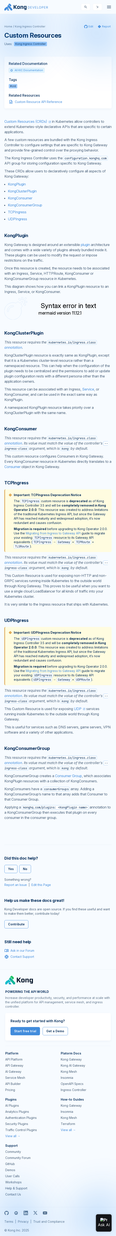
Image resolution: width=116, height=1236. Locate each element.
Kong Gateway (71, 1059)
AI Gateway (13, 1071)
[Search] (85, 6)
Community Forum (18, 1158)
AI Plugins (12, 1105)
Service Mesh (15, 1077)
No (25, 869)
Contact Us (13, 1194)
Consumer (12, 467)
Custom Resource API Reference (38, 102)
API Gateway (14, 1065)
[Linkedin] (26, 1213)
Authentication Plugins (21, 1118)
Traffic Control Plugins (21, 1130)
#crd (13, 86)
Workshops (13, 1182)
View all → (12, 1136)
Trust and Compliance (49, 1221)
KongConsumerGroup (25, 205)
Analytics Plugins (17, 1111)
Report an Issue (15, 885)
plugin (85, 244)
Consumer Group (68, 776)
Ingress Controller (73, 1090)
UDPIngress (17, 219)
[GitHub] (6, 1213)
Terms (8, 1221)
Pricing (10, 1090)
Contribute (16, 924)
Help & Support (16, 1188)
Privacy (23, 1221)
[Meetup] (16, 1213)
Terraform (68, 1124)
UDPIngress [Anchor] (16, 620)
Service (88, 389)
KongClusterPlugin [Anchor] (23, 333)
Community (13, 1151)
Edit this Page (41, 885)
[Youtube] (45, 1213)
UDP (77, 709)
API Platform (14, 1059)
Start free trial (25, 1031)
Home (8, 26)
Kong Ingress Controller (30, 26)
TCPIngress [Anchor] (16, 482)
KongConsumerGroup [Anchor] (27, 748)
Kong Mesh (69, 1071)
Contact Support (19, 957)
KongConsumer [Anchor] (20, 428)
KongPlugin (17, 184)
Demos (10, 1170)
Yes (11, 869)
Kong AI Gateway (73, 1065)
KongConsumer (20, 198)
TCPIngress (17, 212)
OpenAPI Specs (72, 1084)
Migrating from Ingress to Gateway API (53, 533)
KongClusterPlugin (22, 191)
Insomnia (67, 1077)
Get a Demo (55, 1031)
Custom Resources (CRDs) (25, 121)
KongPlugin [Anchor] (16, 235)
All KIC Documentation (26, 70)
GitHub (10, 1164)
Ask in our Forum (19, 950)
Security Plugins (16, 1124)
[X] (35, 1213)
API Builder (13, 1084)
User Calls (12, 1176)
